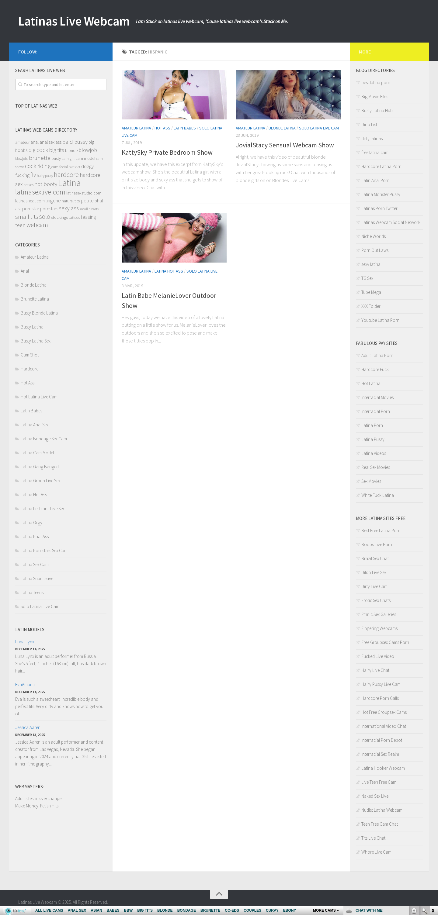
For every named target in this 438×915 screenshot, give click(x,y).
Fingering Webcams (379, 628)
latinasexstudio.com (83, 193)
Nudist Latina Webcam (381, 810)
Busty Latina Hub (377, 110)
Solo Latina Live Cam (319, 128)
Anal (25, 271)
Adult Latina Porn (377, 355)
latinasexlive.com (40, 192)
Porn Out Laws (374, 250)
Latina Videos (373, 453)
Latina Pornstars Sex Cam (44, 550)
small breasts (89, 209)
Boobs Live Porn (376, 544)
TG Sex (367, 278)
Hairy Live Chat (375, 670)
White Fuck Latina (377, 495)
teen (20, 225)
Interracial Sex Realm (380, 754)
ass (58, 142)
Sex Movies (371, 481)
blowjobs (21, 158)
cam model (85, 158)
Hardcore (29, 369)
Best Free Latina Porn (381, 530)
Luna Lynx (24, 642)
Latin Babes (185, 128)
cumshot (74, 167)
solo (44, 216)
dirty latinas (372, 138)
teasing (88, 217)
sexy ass (69, 208)
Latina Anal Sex (34, 425)
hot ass (28, 184)
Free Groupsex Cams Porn (385, 642)
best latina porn (375, 82)
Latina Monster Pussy (380, 194)
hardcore (66, 174)
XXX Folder (371, 306)
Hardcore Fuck (375, 369)
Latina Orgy (31, 522)
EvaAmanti (25, 684)
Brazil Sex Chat (375, 558)
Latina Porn (372, 425)
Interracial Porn (375, 411)
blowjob (87, 149)
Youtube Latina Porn (380, 320)
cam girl (68, 158)
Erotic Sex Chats (376, 600)
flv (33, 174)
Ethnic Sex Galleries (378, 614)
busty (56, 158)
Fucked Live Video (377, 656)
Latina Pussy (372, 439)
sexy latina (371, 264)
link (432, 820)
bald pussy (75, 141)
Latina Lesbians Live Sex (42, 508)
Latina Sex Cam (35, 564)
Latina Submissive (37, 578)
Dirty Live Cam (374, 586)
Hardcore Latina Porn (381, 166)
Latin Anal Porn (375, 180)
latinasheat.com (30, 201)
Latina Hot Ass (169, 271)
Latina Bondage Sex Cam (44, 439)
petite (87, 200)
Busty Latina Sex (35, 341)
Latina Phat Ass (35, 536)
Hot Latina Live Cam (39, 397)
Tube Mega (371, 292)
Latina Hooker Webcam (383, 768)
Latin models (29, 629)
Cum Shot (30, 355)
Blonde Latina (282, 128)
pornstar (30, 208)
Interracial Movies (377, 397)
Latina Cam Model (37, 453)
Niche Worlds (373, 236)
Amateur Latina (136, 128)
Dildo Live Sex (373, 572)
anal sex (47, 142)
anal (34, 142)
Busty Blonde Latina (39, 313)
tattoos (74, 217)
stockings (59, 217)
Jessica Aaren (27, 727)
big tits (56, 149)
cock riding (37, 166)
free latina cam (374, 152)
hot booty (45, 184)
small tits (26, 217)
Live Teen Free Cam (378, 782)
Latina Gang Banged (40, 467)
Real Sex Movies (375, 467)
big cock (38, 149)
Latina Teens (32, 592)
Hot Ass (162, 128)
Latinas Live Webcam (75, 21)
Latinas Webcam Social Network (390, 222)
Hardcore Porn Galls (380, 698)
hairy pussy (45, 175)
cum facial (59, 166)
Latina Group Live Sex (40, 480)
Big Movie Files (374, 96)
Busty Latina (32, 327)
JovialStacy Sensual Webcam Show (285, 145)
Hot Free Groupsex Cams (384, 712)
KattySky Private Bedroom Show (167, 152)
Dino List (369, 124)
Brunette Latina (35, 299)
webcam (37, 225)
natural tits (71, 201)
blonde (71, 150)
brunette (39, 157)
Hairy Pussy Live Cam (381, 684)
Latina (69, 182)
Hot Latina (371, 383)
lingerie (53, 200)
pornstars (49, 209)
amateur (22, 142)
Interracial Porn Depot (381, 740)
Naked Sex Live (374, 796)
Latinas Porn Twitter (379, 208)
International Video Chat (383, 726)
